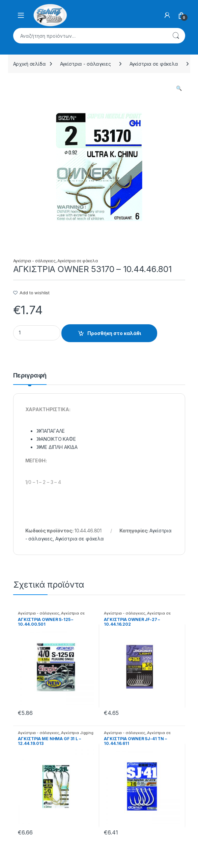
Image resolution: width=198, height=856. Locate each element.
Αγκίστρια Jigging (77, 732)
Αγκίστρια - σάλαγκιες (85, 64)
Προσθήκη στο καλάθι (114, 333)
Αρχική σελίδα (29, 64)
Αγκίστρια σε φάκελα (154, 64)
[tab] (30, 378)
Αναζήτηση (175, 35)
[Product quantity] (36, 332)
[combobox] (89, 35)
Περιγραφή (30, 375)
